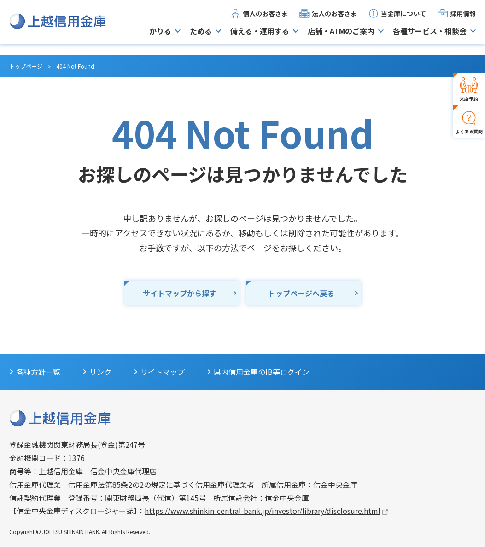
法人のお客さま (334, 18)
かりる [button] (160, 36)
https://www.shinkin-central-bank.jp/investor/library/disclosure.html (262, 510)
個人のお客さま (265, 18)
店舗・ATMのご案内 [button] (341, 36)
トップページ (25, 66)
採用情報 (463, 18)
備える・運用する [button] (259, 36)
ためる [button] (201, 36)
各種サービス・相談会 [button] (430, 36)
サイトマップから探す (179, 293)
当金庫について (403, 18)
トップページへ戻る (301, 293)
